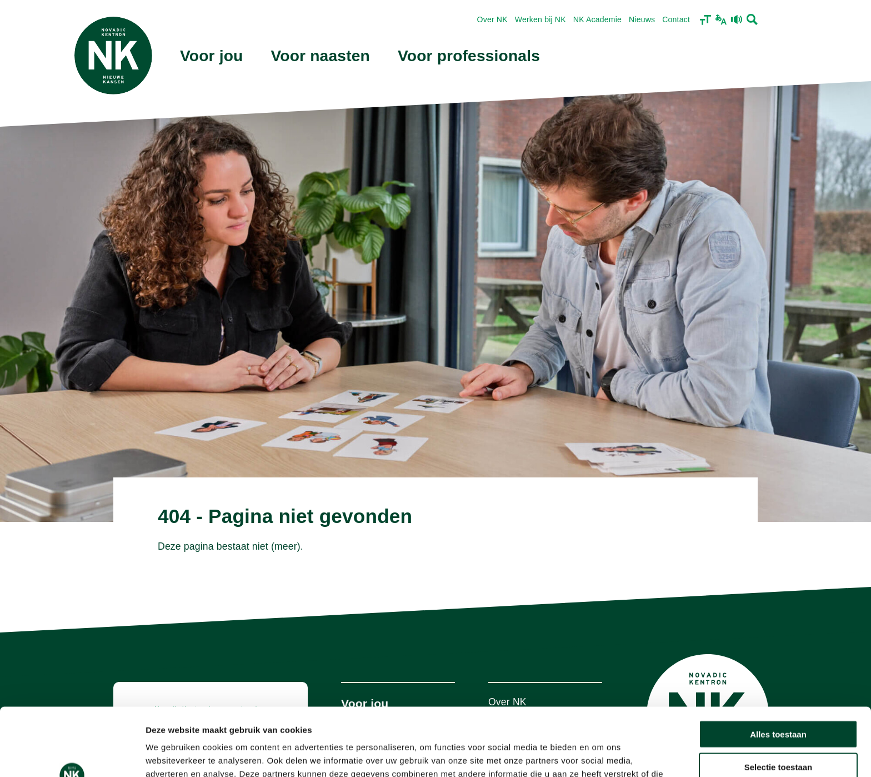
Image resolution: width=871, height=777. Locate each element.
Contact (676, 19)
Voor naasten (320, 55)
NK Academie (597, 19)
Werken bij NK (540, 19)
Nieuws (642, 19)
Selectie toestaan (778, 699)
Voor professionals (469, 55)
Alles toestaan (778, 666)
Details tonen (600, 755)
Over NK (492, 19)
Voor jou (211, 55)
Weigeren (778, 731)
